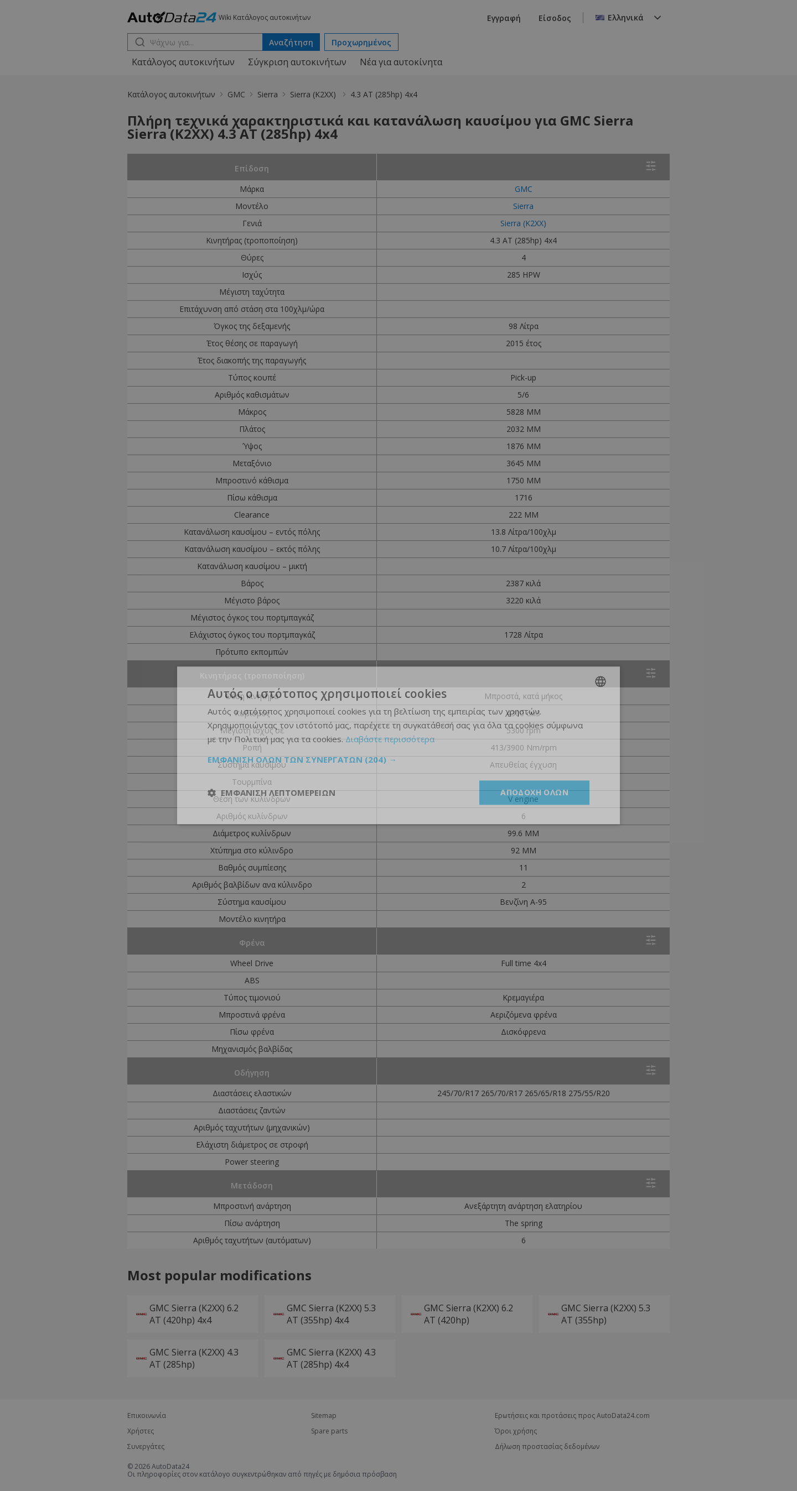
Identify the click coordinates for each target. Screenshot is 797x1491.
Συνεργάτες (145, 1446)
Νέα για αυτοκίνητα (401, 62)
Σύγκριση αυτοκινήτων (297, 62)
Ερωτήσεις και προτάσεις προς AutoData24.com (572, 1415)
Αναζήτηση (291, 42)
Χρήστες (140, 1431)
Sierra (267, 94)
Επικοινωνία (146, 1415)
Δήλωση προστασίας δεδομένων (547, 1446)
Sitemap (324, 1415)
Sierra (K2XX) (314, 94)
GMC (236, 94)
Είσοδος (555, 18)
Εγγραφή (504, 18)
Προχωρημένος (361, 42)
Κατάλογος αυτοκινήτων (183, 62)
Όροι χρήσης (516, 1431)
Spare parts (329, 1431)
